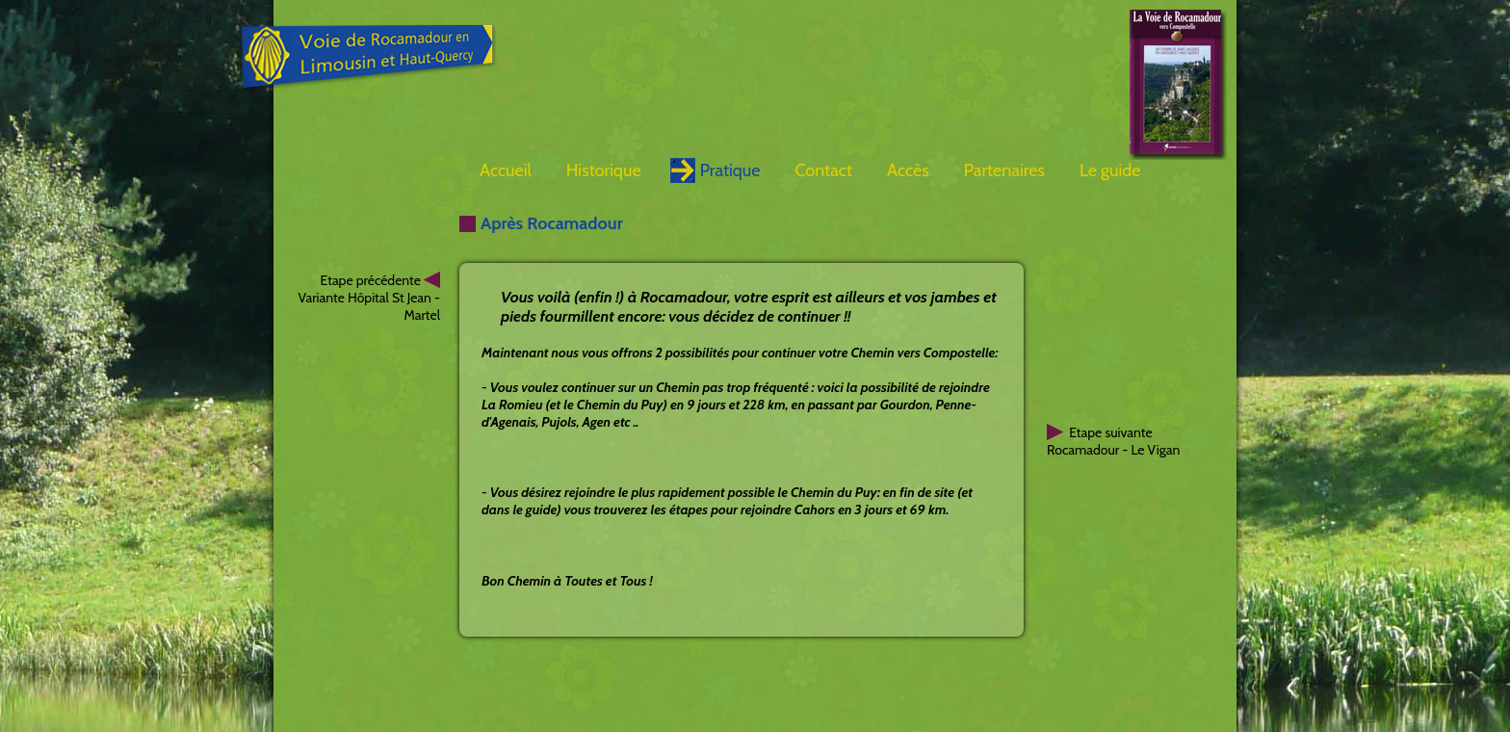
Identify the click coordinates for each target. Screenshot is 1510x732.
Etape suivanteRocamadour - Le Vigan (1113, 441)
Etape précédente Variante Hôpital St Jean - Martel (369, 298)
